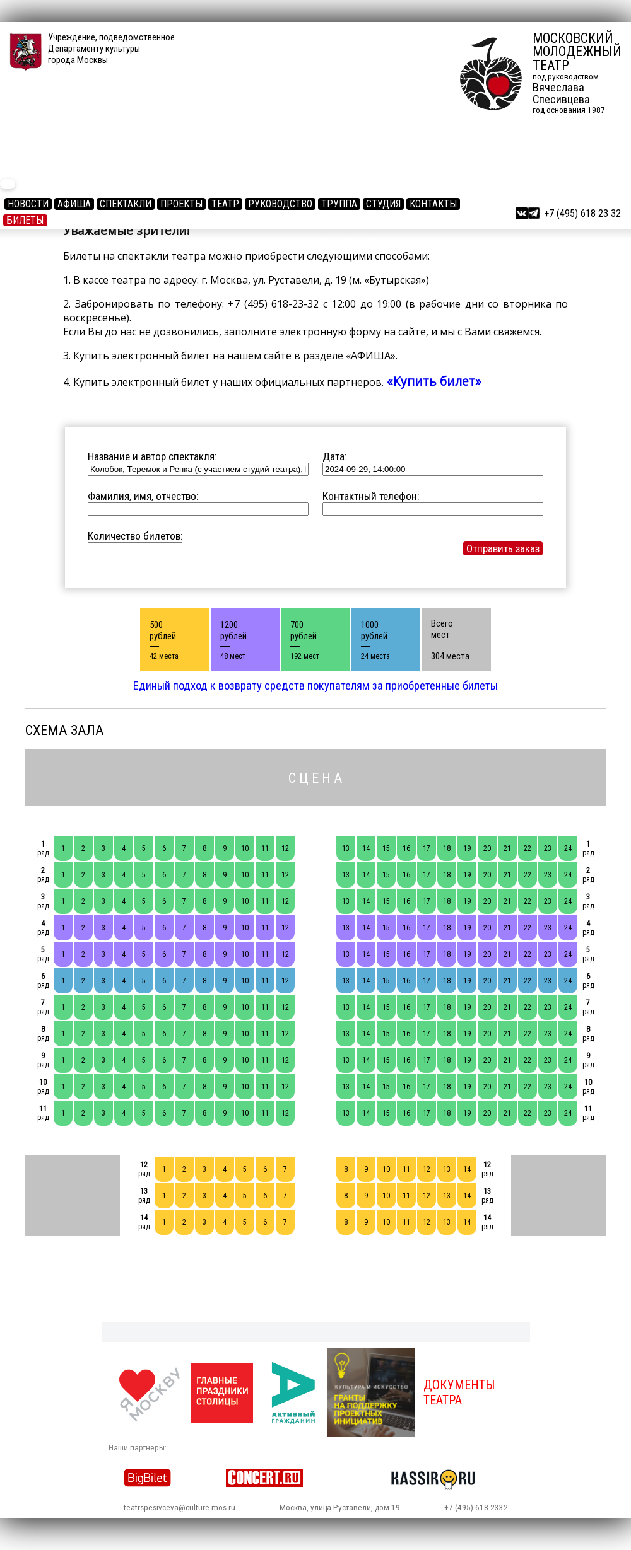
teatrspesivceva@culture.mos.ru (179, 1507)
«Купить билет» (432, 381)
